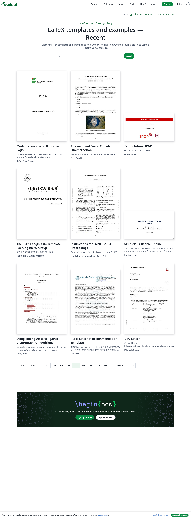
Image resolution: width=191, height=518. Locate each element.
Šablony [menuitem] (122, 4)
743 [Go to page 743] (46, 365)
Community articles (165, 14)
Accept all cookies (179, 515)
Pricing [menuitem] (133, 4)
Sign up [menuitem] (167, 4)
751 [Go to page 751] (105, 365)
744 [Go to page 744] (54, 365)
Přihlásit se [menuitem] (182, 4)
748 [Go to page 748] (83, 365)
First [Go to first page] (22, 365)
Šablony (138, 14)
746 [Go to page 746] (68, 365)
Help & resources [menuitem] (148, 4)
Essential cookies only (160, 515)
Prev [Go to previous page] (33, 365)
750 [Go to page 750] (98, 365)
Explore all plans (106, 417)
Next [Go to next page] (120, 365)
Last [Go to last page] (130, 365)
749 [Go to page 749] (90, 365)
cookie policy (103, 515)
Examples (149, 14)
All (131, 14)
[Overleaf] (9, 4)
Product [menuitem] (94, 4)
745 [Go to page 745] (61, 365)
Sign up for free (84, 417)
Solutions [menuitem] (108, 4)
